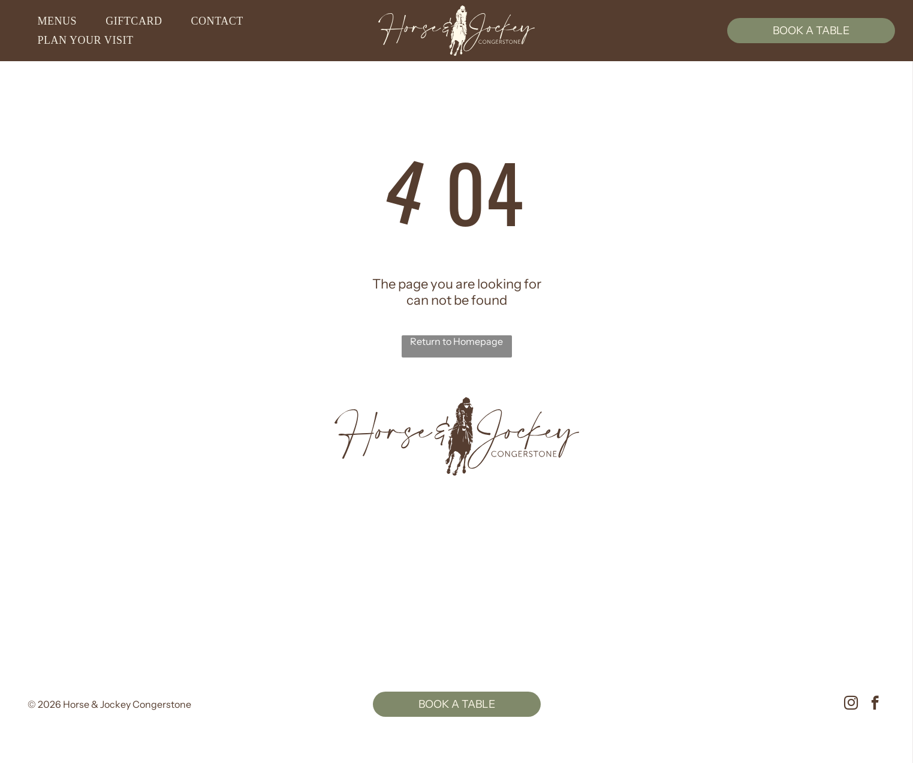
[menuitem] (62, 21)
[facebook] (874, 704)
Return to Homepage (456, 341)
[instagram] (850, 704)
